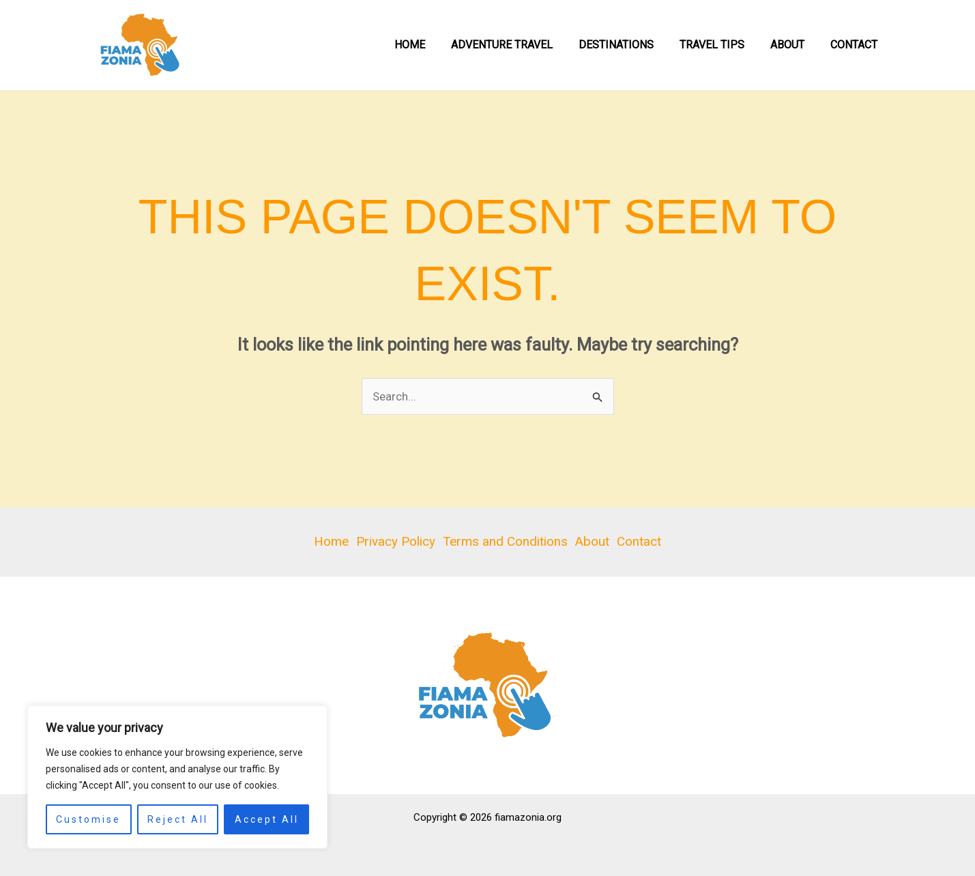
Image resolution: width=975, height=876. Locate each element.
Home (432, 44)
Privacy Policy (394, 541)
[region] (177, 777)
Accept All (267, 819)
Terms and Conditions (505, 541)
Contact (855, 44)
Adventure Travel (520, 44)
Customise (88, 819)
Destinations (630, 44)
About (793, 44)
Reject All (177, 819)
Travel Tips (722, 44)
